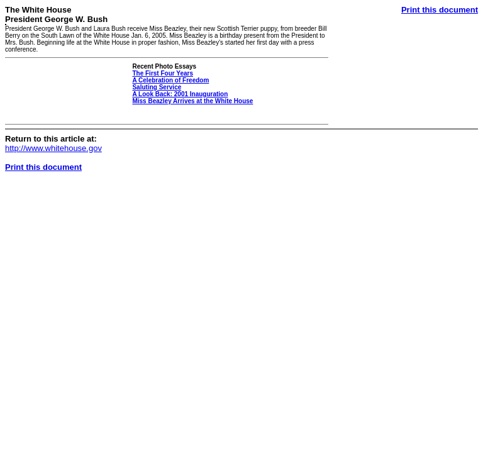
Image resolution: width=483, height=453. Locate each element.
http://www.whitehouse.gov (53, 148)
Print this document (439, 9)
